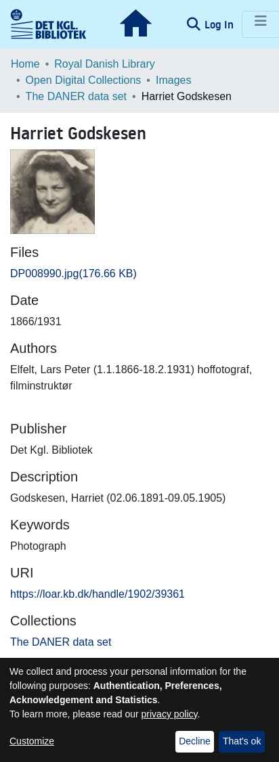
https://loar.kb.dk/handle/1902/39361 (97, 594)
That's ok (242, 741)
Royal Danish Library (104, 64)
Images (173, 80)
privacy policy (170, 714)
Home (25, 64)
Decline (195, 741)
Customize (31, 741)
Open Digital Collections (84, 80)
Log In (220, 24)
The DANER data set (76, 96)
